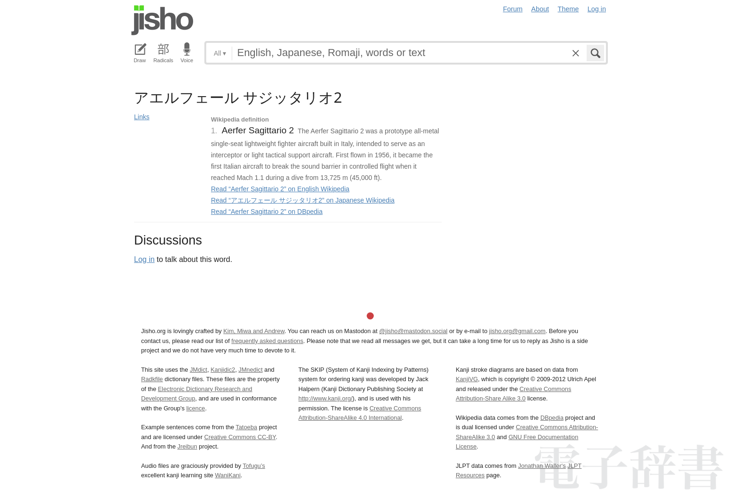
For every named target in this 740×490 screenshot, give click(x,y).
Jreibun (187, 446)
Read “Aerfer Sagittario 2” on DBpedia (267, 211)
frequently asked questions (267, 340)
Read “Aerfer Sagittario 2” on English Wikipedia (280, 189)
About (540, 9)
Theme (568, 9)
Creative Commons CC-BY (240, 437)
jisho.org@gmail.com (517, 331)
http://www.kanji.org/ (325, 398)
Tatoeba (246, 427)
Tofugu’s (254, 465)
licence (195, 408)
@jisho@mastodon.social (413, 331)
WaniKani (228, 475)
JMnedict (250, 369)
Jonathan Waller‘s (542, 465)
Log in (597, 9)
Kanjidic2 (222, 369)
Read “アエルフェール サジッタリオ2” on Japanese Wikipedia (303, 200)
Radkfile (152, 379)
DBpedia (551, 417)
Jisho (162, 20)
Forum (513, 9)
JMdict (198, 369)
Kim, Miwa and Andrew (253, 331)
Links (142, 117)
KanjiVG (467, 379)
